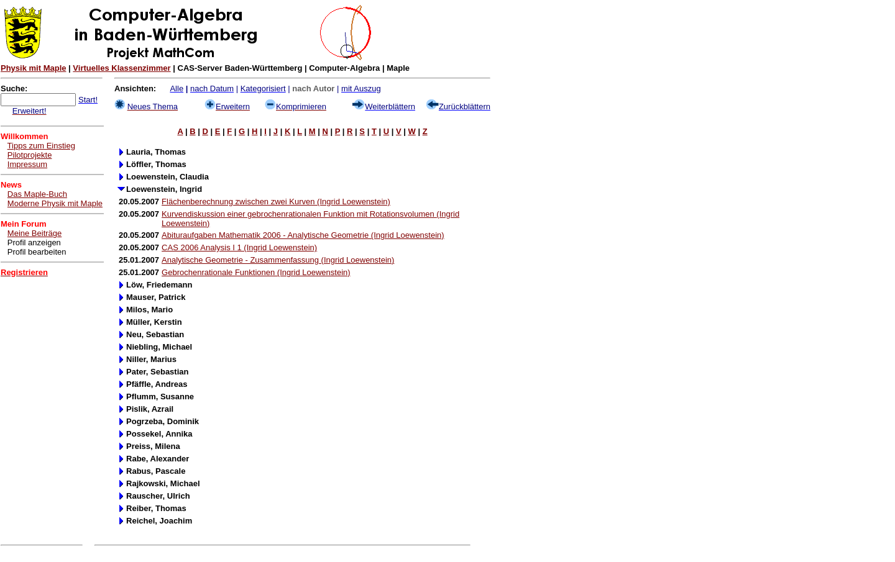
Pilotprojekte (29, 155)
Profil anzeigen (34, 242)
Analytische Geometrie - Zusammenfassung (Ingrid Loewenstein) (278, 260)
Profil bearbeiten (37, 251)
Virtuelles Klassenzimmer (121, 68)
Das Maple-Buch (37, 194)
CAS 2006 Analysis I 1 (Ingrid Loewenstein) (239, 247)
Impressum (27, 164)
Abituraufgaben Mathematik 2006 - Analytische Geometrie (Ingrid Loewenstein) (303, 235)
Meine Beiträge (34, 233)
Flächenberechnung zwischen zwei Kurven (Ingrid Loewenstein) (276, 201)
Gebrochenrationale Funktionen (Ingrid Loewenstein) (256, 272)
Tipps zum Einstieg (41, 145)
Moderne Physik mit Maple (55, 203)
